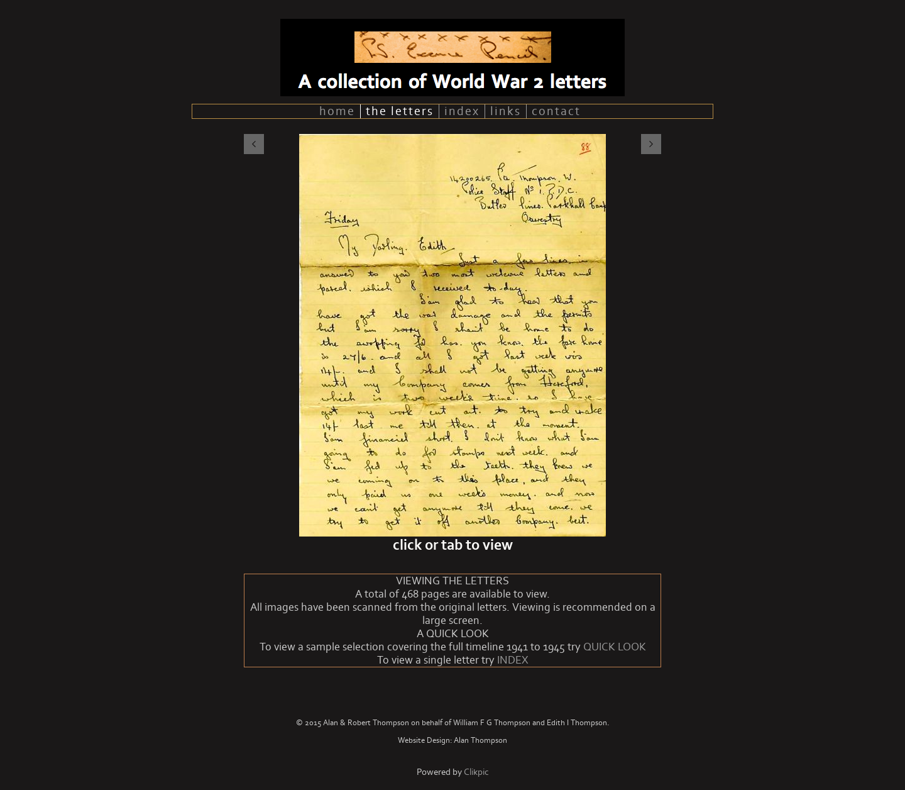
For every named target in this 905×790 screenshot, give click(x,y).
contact (556, 111)
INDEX (513, 660)
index (462, 111)
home (337, 111)
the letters (400, 111)
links (505, 111)
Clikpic (476, 772)
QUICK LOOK (614, 647)
